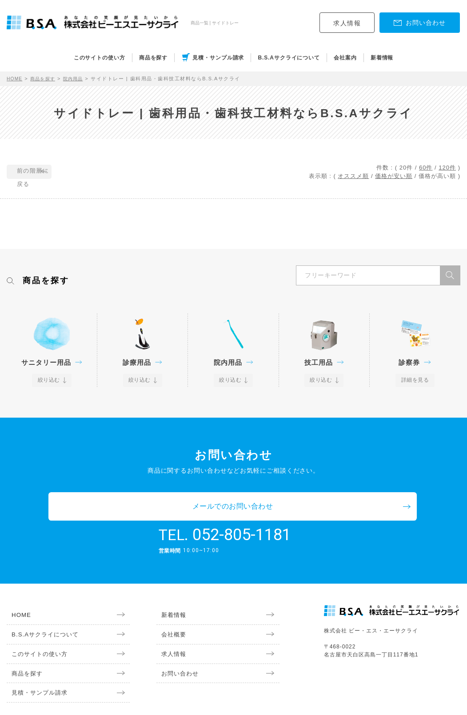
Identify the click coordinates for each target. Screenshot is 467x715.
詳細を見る (415, 380)
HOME (15, 78)
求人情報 (347, 23)
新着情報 (382, 58)
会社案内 (345, 58)
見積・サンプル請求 (218, 58)
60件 (425, 167)
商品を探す (153, 58)
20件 (406, 167)
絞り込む (49, 380)
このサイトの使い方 (99, 58)
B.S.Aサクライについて (289, 58)
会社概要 (169, 607)
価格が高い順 (437, 176)
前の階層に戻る (47, 172)
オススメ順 (353, 176)
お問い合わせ (176, 648)
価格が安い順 (393, 176)
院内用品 (79, 78)
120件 (447, 167)
